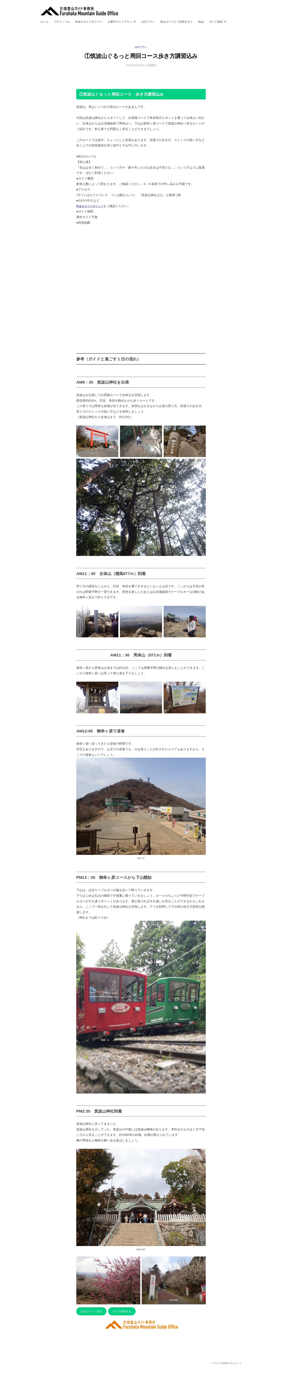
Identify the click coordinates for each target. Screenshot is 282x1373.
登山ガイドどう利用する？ (176, 21)
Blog (201, 21)
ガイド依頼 (215, 21)
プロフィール (62, 21)
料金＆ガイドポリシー (88, 21)
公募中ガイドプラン (120, 21)
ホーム (44, 21)
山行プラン (148, 21)
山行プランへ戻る (93, 1311)
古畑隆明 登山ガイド (230, 1363)
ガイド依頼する (126, 1311)
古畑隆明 (151, 65)
